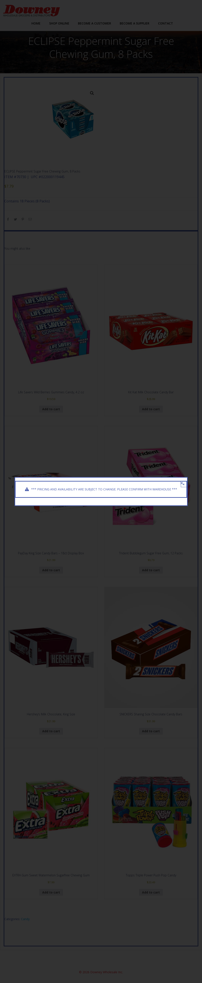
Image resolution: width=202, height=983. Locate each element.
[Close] (181, 483)
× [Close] (184, 484)
